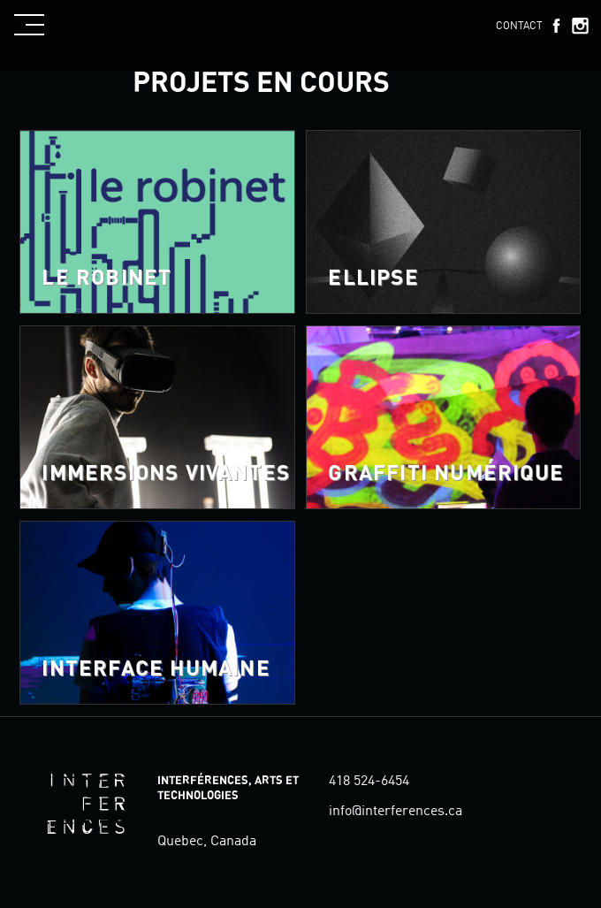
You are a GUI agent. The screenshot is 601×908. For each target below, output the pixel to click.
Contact (519, 26)
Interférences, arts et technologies (86, 804)
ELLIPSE (373, 278)
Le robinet (106, 278)
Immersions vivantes (166, 474)
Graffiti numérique (446, 474)
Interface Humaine (156, 669)
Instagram (579, 25)
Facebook (556, 25)
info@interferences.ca (395, 812)
